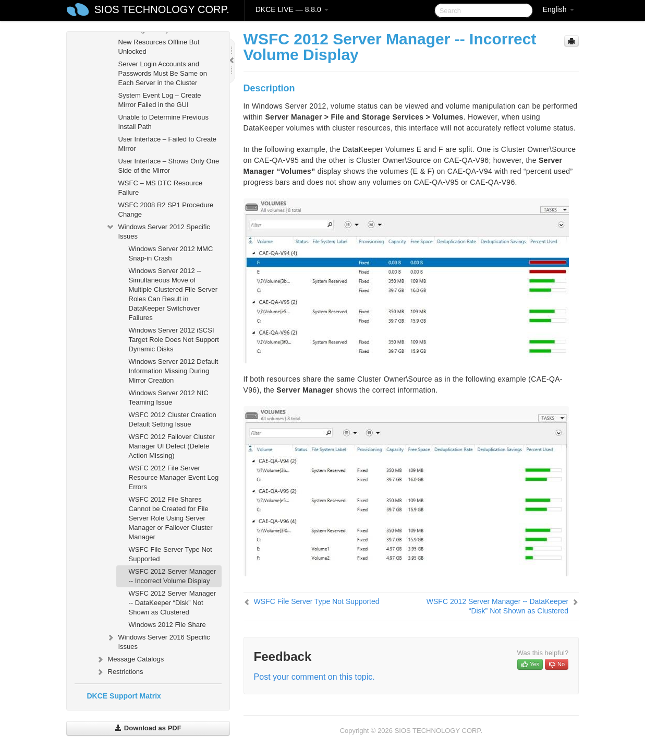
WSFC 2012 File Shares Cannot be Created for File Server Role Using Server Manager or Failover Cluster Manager (171, 518)
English (558, 9)
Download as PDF (148, 728)
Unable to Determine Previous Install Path (163, 122)
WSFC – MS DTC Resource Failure (160, 187)
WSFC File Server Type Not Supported (170, 554)
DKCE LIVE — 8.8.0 (291, 9)
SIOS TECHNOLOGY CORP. (161, 9)
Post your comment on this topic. (314, 676)
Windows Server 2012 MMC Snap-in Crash (171, 253)
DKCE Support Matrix (124, 696)
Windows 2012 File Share (167, 625)
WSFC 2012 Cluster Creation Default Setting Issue (172, 419)
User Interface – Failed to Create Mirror (167, 143)
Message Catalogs (129, 659)
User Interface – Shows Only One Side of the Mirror (169, 165)
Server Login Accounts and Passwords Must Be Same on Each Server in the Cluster (163, 73)
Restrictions (119, 672)
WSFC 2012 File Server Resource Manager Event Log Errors (174, 477)
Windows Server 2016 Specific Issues (158, 640)
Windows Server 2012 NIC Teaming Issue (169, 397)
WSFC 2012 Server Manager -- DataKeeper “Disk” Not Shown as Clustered (172, 602)
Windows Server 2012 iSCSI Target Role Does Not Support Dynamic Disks (174, 339)
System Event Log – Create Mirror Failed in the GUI (159, 100)
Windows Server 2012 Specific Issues (158, 230)
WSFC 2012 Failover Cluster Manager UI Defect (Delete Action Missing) (172, 446)
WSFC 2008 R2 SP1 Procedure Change (166, 209)
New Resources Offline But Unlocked (159, 46)
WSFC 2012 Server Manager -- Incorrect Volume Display (172, 576)
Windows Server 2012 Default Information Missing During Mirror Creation (173, 371)
